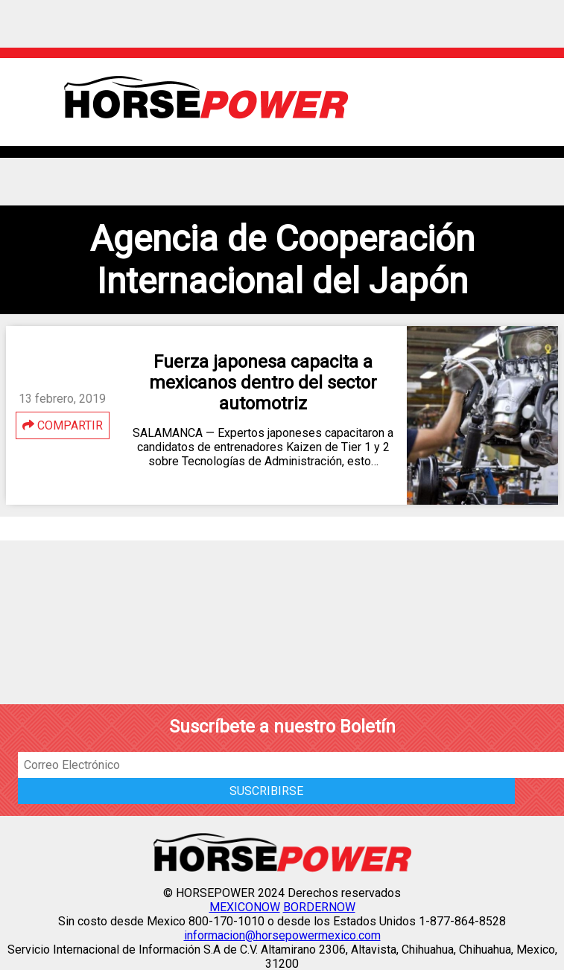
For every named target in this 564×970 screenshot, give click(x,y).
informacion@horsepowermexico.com (282, 935)
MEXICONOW (244, 907)
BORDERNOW (319, 907)
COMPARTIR (62, 425)
